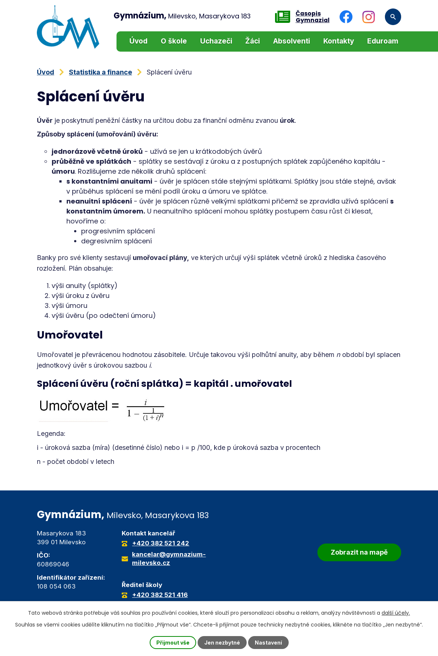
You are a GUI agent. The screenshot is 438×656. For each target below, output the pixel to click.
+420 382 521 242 (160, 543)
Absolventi (291, 41)
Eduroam (382, 41)
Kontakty (338, 41)
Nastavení (268, 642)
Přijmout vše (173, 642)
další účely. (396, 613)
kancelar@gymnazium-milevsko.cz (169, 559)
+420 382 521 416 (160, 594)
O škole (174, 41)
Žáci (252, 41)
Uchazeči (216, 41)
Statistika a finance (100, 72)
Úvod (138, 41)
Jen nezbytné (222, 642)
